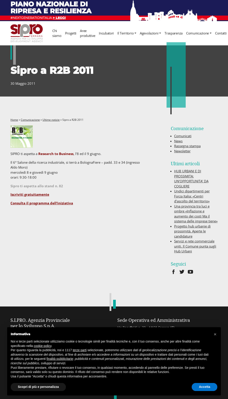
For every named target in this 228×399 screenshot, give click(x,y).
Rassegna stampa (187, 146)
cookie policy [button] (42, 346)
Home (14, 120)
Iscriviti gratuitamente (29, 194)
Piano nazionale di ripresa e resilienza (51, 7)
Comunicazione (197, 33)
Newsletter (182, 151)
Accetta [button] (204, 387)
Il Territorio (125, 33)
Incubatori (106, 33)
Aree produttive (87, 33)
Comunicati (182, 136)
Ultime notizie (51, 120)
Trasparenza (174, 33)
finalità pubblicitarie (60, 359)
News (178, 141)
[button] (215, 334)
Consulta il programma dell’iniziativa (41, 203)
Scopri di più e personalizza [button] (38, 387)
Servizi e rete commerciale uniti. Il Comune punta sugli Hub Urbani (195, 246)
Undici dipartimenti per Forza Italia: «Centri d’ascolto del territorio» (192, 196)
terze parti (80, 350)
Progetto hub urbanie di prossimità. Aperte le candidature (192, 231)
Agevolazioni (149, 33)
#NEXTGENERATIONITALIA (38, 18)
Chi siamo (56, 33)
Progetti (71, 33)
